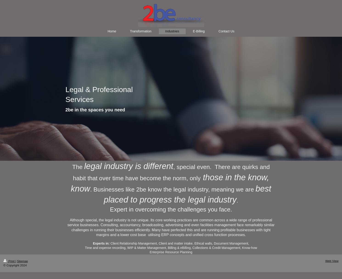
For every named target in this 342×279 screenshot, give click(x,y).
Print (9, 261)
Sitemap (22, 261)
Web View (332, 261)
